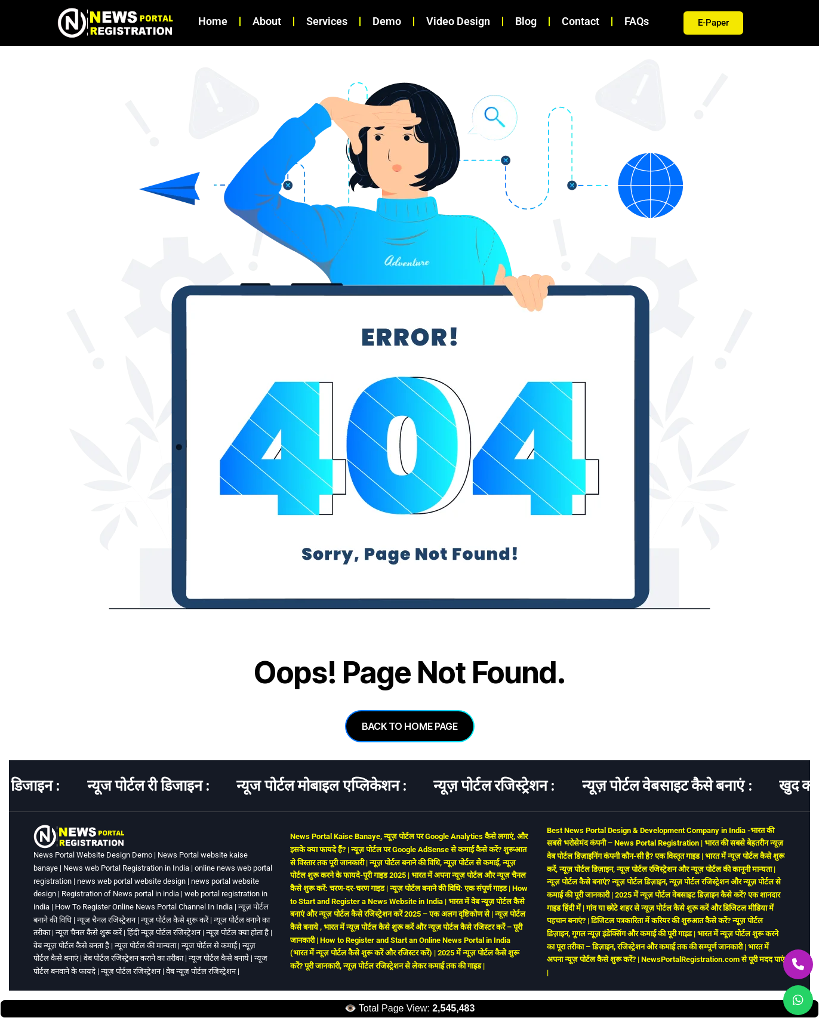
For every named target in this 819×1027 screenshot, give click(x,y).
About (267, 21)
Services (326, 21)
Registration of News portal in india (120, 893)
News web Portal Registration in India (126, 867)
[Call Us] (798, 964)
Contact (580, 21)
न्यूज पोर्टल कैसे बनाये (219, 958)
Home (212, 21)
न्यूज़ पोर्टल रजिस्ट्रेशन (131, 971)
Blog (526, 21)
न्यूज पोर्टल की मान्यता (145, 945)
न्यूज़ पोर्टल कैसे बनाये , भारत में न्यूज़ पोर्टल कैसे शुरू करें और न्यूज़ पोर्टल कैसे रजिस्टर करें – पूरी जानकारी (407, 926)
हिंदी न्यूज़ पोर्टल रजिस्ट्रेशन (164, 932)
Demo (386, 21)
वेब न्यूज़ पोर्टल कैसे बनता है (71, 945)
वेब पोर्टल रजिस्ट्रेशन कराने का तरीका (133, 958)
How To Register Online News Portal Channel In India (144, 906)
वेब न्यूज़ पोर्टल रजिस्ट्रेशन (201, 971)
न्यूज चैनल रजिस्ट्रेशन (106, 919)
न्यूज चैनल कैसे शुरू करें (89, 932)
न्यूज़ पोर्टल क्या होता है (237, 932)
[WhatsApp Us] (798, 1000)
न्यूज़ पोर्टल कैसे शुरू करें (174, 919)
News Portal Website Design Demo (92, 854)
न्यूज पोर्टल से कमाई (209, 945)
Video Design (458, 21)
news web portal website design (131, 881)
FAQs (636, 21)
